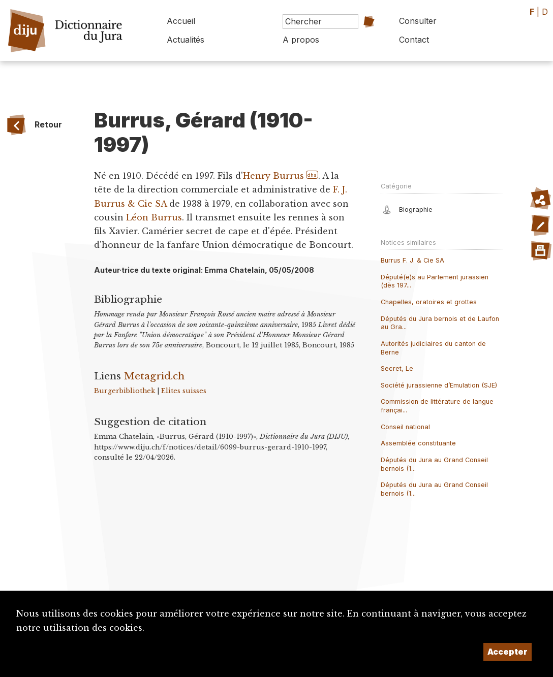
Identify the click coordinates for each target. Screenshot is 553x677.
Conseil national (405, 427)
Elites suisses (183, 391)
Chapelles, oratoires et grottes (429, 302)
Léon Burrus (154, 217)
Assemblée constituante (418, 443)
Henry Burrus (273, 176)
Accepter (507, 652)
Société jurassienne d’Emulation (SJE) (439, 385)
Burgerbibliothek (124, 391)
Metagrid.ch (154, 376)
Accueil (181, 21)
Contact (414, 40)
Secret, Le (397, 368)
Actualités (185, 40)
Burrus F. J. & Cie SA (412, 260)
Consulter (418, 21)
